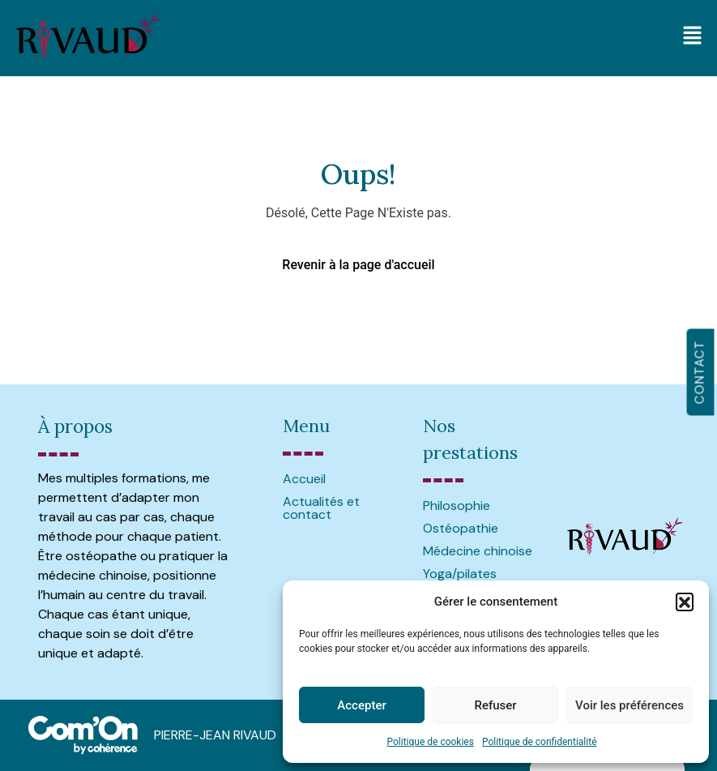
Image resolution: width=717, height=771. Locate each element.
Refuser (495, 705)
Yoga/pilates (460, 573)
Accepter (361, 705)
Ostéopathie (460, 528)
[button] (684, 601)
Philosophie (456, 505)
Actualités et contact (321, 508)
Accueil (304, 478)
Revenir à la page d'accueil (358, 264)
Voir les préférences (629, 705)
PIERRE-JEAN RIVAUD (215, 734)
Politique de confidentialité (539, 741)
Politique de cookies (430, 741)
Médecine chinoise (477, 550)
